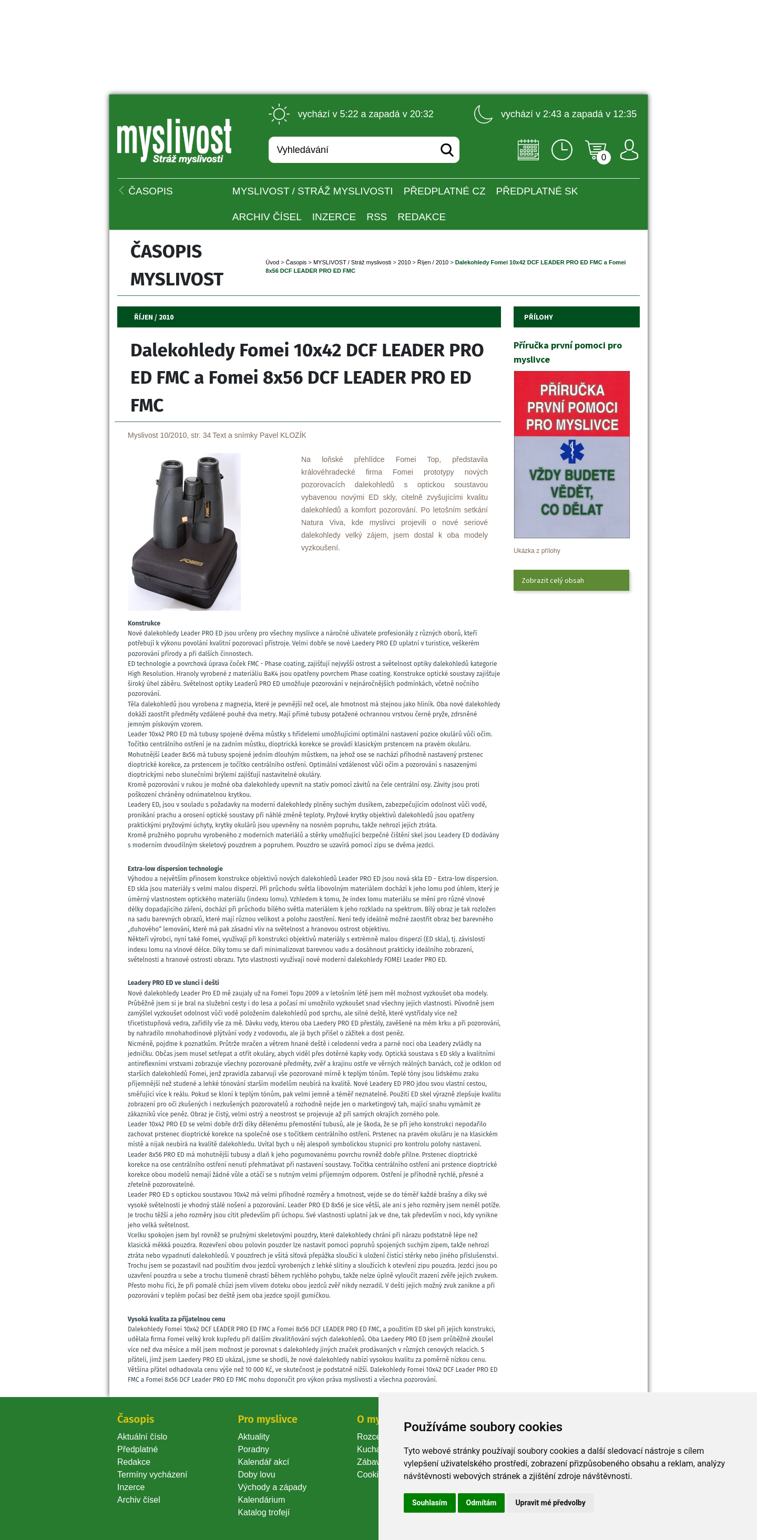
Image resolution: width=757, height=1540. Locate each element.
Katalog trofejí (264, 1512)
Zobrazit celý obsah (552, 580)
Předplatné (137, 1449)
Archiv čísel (267, 216)
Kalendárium (261, 1499)
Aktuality (253, 1436)
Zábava (371, 1461)
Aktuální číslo (142, 1436)
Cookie (372, 1474)
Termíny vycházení (152, 1474)
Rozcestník (377, 1436)
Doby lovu (256, 1474)
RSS (376, 216)
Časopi (296, 262)
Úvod (272, 262)
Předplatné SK (537, 191)
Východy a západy (272, 1487)
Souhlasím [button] (429, 1502)
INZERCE (334, 216)
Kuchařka (375, 1449)
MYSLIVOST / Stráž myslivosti (312, 191)
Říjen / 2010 (432, 262)
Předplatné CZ (445, 191)
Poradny (253, 1449)
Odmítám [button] (481, 1502)
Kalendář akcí (263, 1461)
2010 (404, 262)
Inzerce (131, 1487)
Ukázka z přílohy (537, 551)
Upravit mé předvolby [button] (550, 1502)
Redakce (421, 216)
